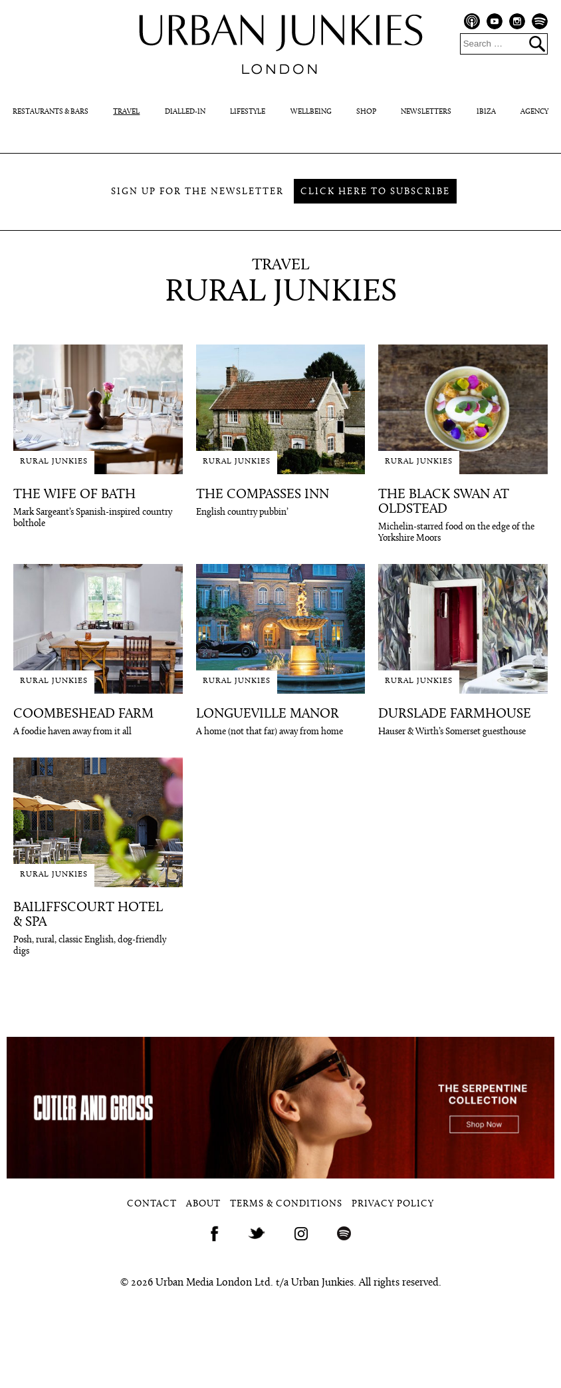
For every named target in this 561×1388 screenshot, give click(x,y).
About (203, 1204)
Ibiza (486, 112)
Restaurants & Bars (50, 112)
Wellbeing (311, 112)
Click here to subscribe (375, 192)
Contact (152, 1204)
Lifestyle (247, 112)
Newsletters (426, 112)
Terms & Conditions (286, 1204)
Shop (366, 112)
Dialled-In (185, 112)
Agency (534, 112)
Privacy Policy (393, 1204)
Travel (126, 112)
